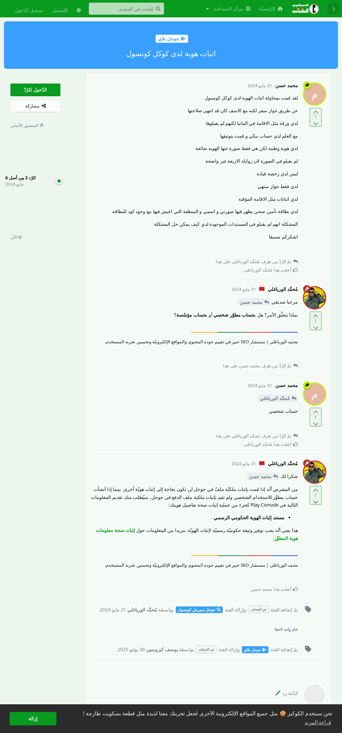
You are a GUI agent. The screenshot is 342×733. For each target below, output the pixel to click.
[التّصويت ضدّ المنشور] (315, 122)
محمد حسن (251, 302)
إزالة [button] (32, 718)
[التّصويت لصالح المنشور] (315, 111)
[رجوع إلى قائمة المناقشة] (333, 9)
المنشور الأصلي (26, 125)
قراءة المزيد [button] (318, 722)
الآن (16, 237)
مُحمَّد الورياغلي (275, 398)
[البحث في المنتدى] (126, 9)
